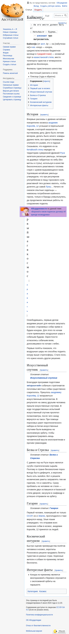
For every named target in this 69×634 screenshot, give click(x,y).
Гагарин (54, 507)
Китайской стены (35, 149)
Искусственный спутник (43, 377)
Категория (33, 590)
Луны (48, 186)
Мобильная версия (34, 630)
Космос (42, 590)
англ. (43, 43)
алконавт (42, 35)
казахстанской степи (43, 56)
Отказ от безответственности (38, 625)
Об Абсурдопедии (33, 619)
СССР (29, 515)
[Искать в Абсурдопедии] (61, 15)
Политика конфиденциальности (39, 614)
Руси (62, 152)
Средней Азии (44, 53)
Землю (41, 515)
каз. (34, 46)
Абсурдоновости (39, 208)
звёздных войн (34, 385)
